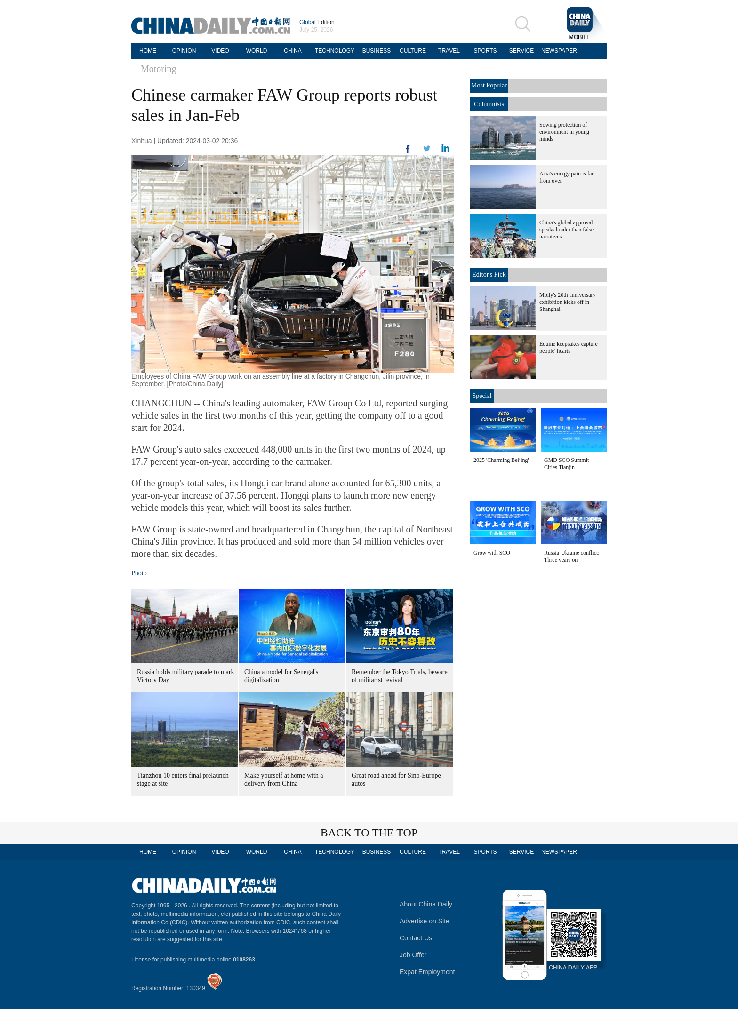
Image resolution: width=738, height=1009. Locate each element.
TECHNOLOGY (334, 51)
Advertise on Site (424, 921)
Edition (317, 22)
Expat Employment (427, 972)
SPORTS (485, 51)
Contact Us (416, 938)
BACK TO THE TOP (369, 832)
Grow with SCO (491, 552)
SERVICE (521, 51)
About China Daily (426, 904)
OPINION (184, 51)
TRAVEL (449, 51)
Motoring (158, 69)
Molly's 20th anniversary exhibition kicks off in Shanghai (567, 302)
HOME (147, 51)
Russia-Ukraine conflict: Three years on (572, 556)
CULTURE (413, 51)
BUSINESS (376, 51)
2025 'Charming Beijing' (501, 460)
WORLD (256, 51)
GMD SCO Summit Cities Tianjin (566, 463)
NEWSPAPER (557, 51)
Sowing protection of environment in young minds (564, 131)
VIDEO (220, 51)
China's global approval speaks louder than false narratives (566, 229)
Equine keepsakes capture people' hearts (568, 347)
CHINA (292, 51)
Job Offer (413, 955)
